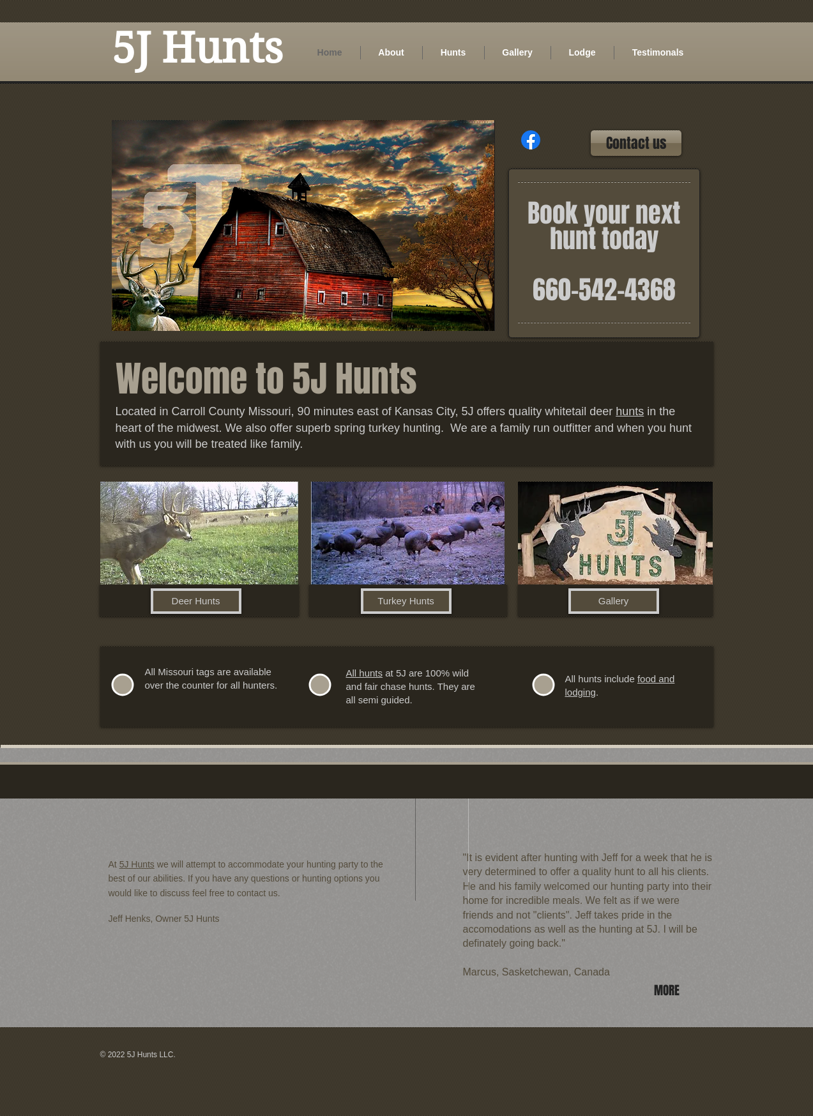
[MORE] (668, 990)
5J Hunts (137, 864)
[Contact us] (636, 143)
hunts (630, 411)
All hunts (364, 673)
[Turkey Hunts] (406, 601)
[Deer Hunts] (196, 601)
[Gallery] (613, 601)
